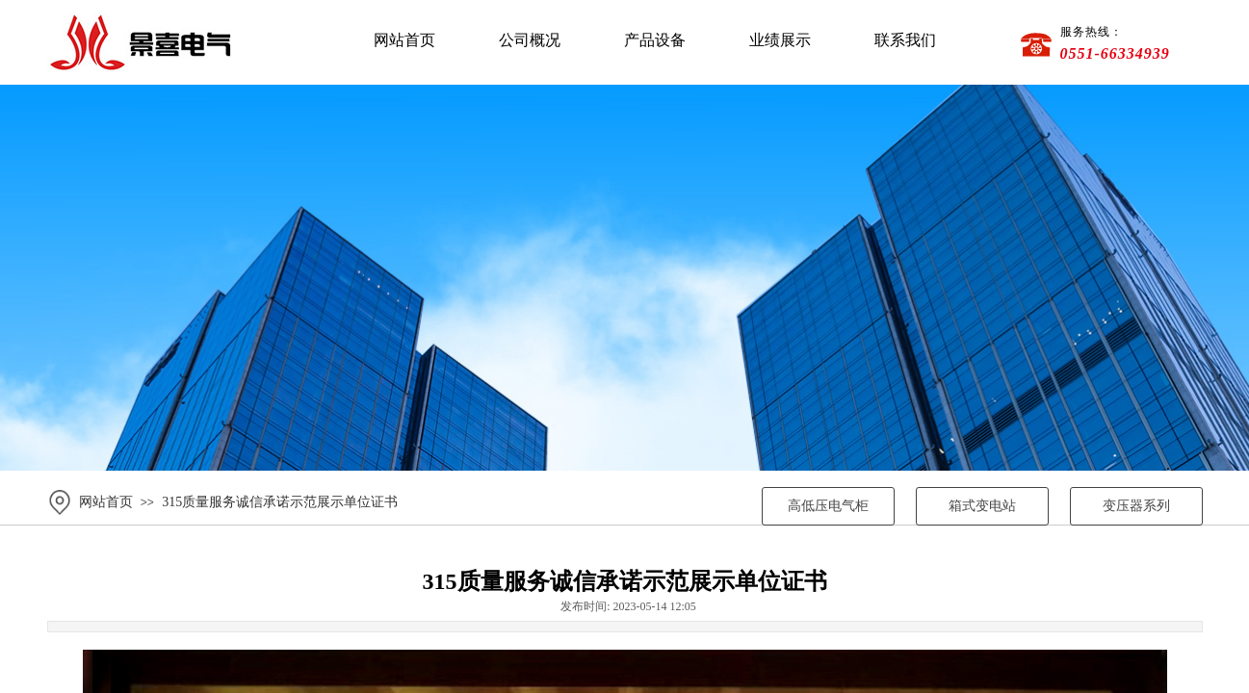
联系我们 (905, 40)
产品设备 (655, 40)
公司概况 (529, 40)
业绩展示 (780, 40)
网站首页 (404, 40)
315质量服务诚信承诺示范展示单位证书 (280, 502)
